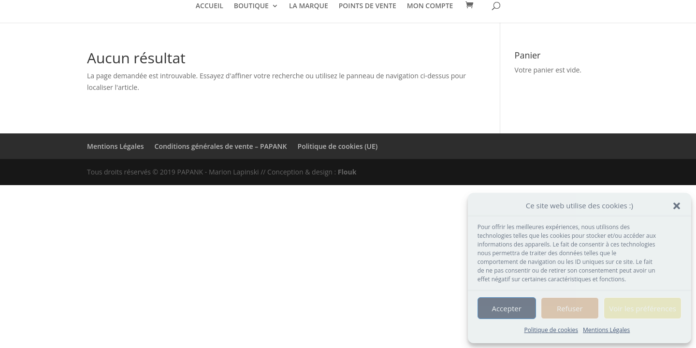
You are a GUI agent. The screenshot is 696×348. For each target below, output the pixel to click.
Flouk (347, 171)
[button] (677, 206)
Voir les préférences (642, 308)
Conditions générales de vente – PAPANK (221, 146)
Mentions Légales (606, 330)
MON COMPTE (430, 6)
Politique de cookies (551, 330)
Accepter (506, 308)
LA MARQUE (308, 6)
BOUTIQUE (251, 6)
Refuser (570, 308)
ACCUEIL (209, 6)
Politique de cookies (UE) (338, 146)
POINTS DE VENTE (367, 6)
